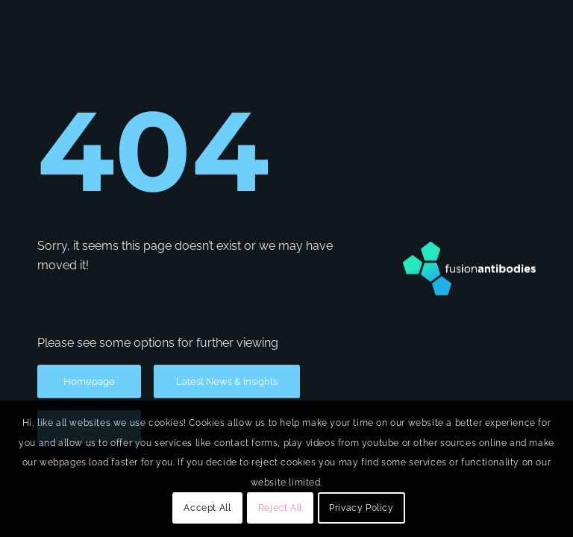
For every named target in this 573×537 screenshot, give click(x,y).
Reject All (280, 508)
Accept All (207, 508)
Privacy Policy (361, 508)
